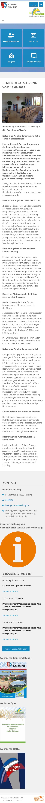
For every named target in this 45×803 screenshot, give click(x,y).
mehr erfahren (10, 591)
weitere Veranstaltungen (16, 649)
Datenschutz (7, 800)
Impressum (17, 800)
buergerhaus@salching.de (17, 505)
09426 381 (10, 500)
